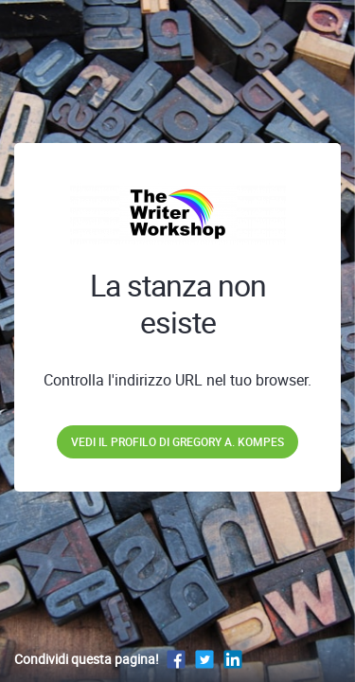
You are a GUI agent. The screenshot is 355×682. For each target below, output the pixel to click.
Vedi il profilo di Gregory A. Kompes (177, 441)
